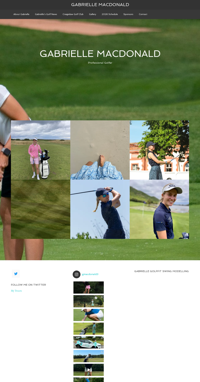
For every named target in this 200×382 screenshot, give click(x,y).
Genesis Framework (112, 374)
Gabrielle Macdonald (100, 4)
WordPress (135, 374)
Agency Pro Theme (83, 374)
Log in (148, 374)
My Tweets (16, 290)
